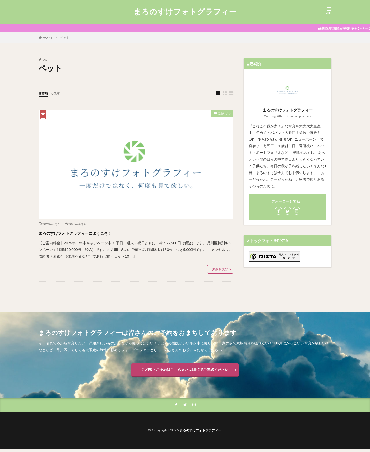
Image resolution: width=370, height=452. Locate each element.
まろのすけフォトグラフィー (185, 11)
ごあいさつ (222, 114)
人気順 (57, 93)
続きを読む (220, 269)
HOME (47, 37)
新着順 (44, 93)
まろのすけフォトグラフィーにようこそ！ (99, 232)
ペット (64, 37)
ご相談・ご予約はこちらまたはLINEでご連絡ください (185, 371)
